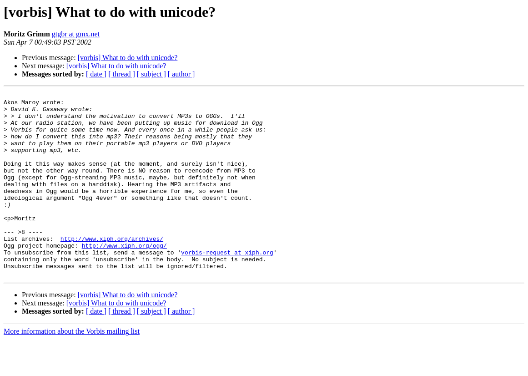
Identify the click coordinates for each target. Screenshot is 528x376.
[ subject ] (151, 74)
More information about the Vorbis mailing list (72, 368)
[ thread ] (121, 74)
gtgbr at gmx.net (76, 34)
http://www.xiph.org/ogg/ (124, 277)
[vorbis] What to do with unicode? (128, 57)
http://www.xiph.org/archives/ (111, 268)
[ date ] (96, 74)
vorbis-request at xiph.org (227, 285)
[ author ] (181, 74)
